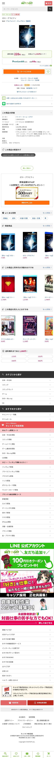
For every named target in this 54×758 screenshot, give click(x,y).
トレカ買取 (6, 481)
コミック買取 (7, 439)
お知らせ (5, 671)
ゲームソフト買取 (8, 444)
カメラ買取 (6, 503)
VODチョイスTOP (8, 634)
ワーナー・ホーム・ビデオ (24, 117)
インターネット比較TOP (10, 648)
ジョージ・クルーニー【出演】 (30, 80)
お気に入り (16, 756)
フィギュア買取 (7, 467)
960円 (40, 361)
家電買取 (5, 499)
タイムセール (7, 419)
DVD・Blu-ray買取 (8, 453)
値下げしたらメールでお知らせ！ (27, 92)
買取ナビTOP (7, 630)
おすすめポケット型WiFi (10, 653)
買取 (49, 3)
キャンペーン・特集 (9, 414)
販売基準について (31, 88)
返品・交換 (36, 218)
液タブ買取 (6, 513)
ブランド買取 (7, 531)
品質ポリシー (9, 720)
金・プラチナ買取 (8, 535)
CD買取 (5, 458)
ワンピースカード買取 (10, 490)
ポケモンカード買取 (9, 485)
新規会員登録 (42, 703)
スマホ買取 (6, 517)
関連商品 (28, 225)
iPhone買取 (6, 522)
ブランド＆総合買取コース (11, 494)
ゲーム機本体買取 (8, 448)
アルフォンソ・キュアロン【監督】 (18, 21)
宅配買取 (15, 703)
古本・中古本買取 (8, 435)
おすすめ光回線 (7, 662)
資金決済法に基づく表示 (43, 724)
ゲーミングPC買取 (8, 508)
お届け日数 (24, 218)
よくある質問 (28, 213)
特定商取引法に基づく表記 (27, 737)
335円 (40, 356)
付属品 (5, 218)
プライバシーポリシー (25, 720)
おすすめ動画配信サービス (11, 643)
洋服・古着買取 (7, 526)
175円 (14, 356)
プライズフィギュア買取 (10, 471)
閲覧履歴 (37, 756)
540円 (14, 361)
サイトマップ (27, 727)
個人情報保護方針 (43, 720)
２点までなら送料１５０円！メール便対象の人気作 (18, 155)
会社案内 (22, 717)
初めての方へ (7, 676)
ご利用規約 (27, 724)
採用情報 (32, 717)
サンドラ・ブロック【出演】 (30, 78)
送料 (13, 218)
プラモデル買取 (7, 476)
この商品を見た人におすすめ (28, 309)
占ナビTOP (6, 666)
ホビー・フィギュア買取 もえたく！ (15, 462)
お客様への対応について (11, 724)
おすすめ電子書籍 (8, 639)
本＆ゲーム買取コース (10, 430)
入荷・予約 (27, 756)
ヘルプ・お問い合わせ (10, 680)
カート (49, 756)
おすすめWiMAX (8, 657)
